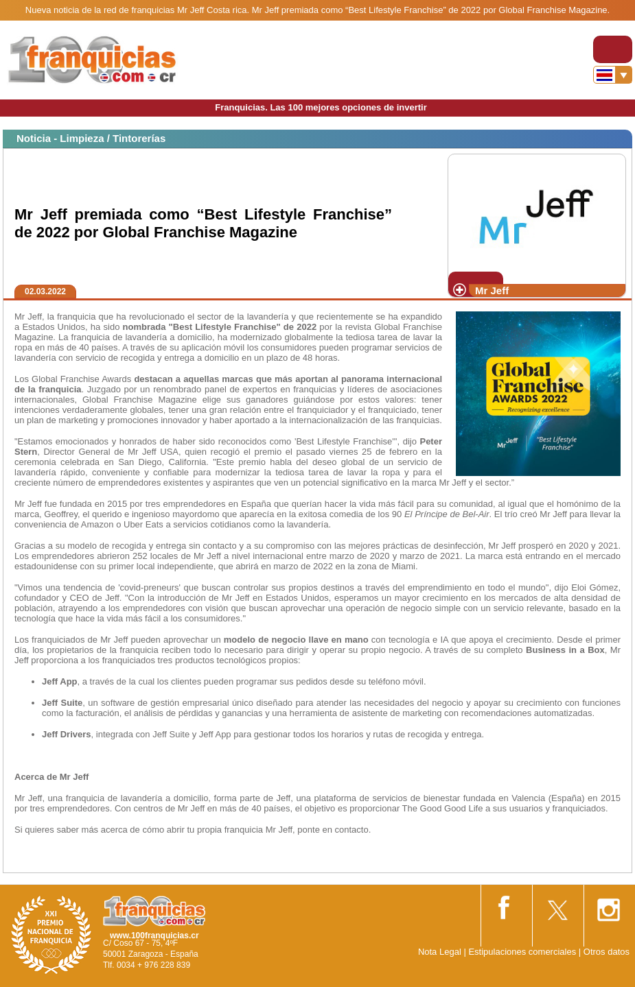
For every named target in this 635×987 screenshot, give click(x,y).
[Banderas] (612, 75)
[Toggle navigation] (612, 49)
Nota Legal (439, 952)
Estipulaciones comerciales (523, 952)
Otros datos (607, 952)
